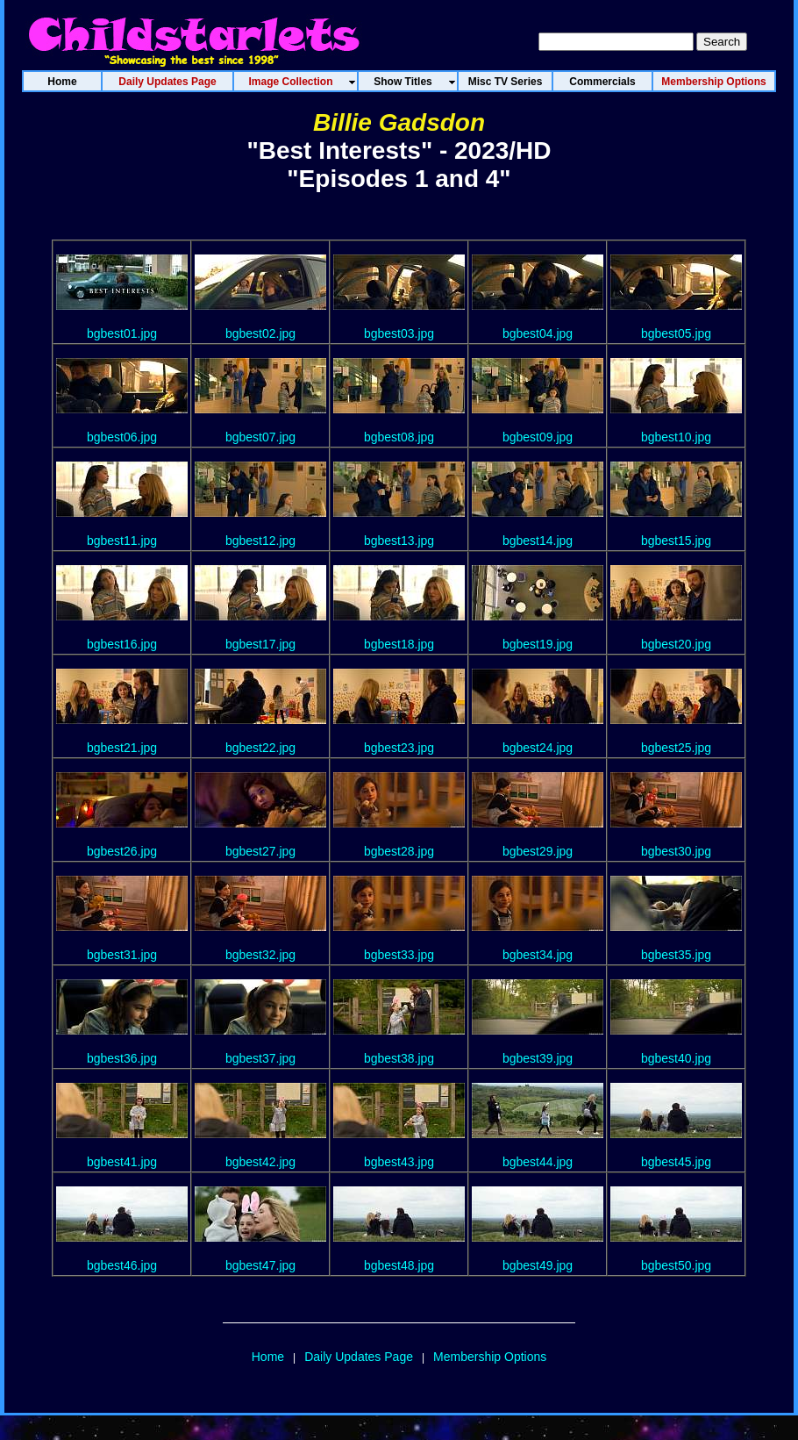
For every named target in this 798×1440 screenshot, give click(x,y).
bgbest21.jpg (122, 748)
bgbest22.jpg (260, 748)
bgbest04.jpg (537, 333)
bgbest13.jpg (399, 541)
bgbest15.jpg (676, 541)
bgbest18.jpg (399, 644)
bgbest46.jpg (122, 1265)
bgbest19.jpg (537, 644)
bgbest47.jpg (260, 1265)
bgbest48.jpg (399, 1265)
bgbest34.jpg (537, 955)
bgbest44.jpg (537, 1162)
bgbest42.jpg (260, 1162)
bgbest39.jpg (537, 1058)
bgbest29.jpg (537, 851)
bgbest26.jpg (122, 851)
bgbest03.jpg (399, 333)
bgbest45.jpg (676, 1162)
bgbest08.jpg (399, 437)
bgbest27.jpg (260, 851)
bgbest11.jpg (122, 541)
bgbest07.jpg (260, 437)
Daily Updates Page (358, 1357)
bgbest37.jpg (260, 1058)
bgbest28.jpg (399, 851)
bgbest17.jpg (260, 644)
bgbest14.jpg (537, 541)
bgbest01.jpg (122, 333)
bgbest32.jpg (260, 955)
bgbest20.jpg (676, 644)
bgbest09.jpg (537, 437)
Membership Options (489, 1357)
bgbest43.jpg (399, 1162)
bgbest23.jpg (399, 748)
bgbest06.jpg (122, 437)
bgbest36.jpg (122, 1058)
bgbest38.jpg (399, 1058)
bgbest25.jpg (676, 748)
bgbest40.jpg (676, 1058)
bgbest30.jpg (676, 851)
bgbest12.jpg (260, 541)
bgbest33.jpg (399, 955)
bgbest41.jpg (122, 1162)
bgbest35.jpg (676, 955)
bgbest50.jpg (676, 1265)
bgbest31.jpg (122, 955)
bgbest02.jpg (260, 333)
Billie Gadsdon (399, 122)
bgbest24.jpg (537, 748)
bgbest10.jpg (676, 437)
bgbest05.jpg (676, 333)
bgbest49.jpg (537, 1265)
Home (268, 1357)
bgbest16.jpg (122, 644)
